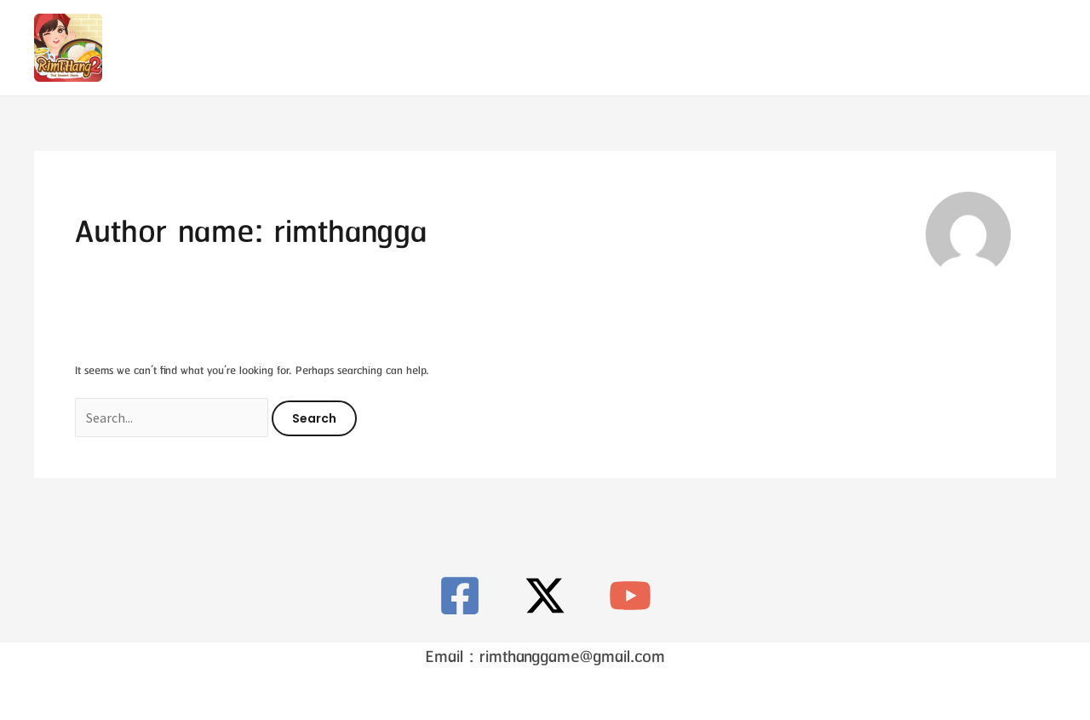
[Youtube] (1045, 48)
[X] (1013, 48)
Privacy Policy (745, 47)
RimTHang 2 (502, 47)
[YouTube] (630, 595)
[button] (895, 47)
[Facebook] (982, 48)
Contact (621, 47)
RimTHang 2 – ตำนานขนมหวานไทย (249, 47)
